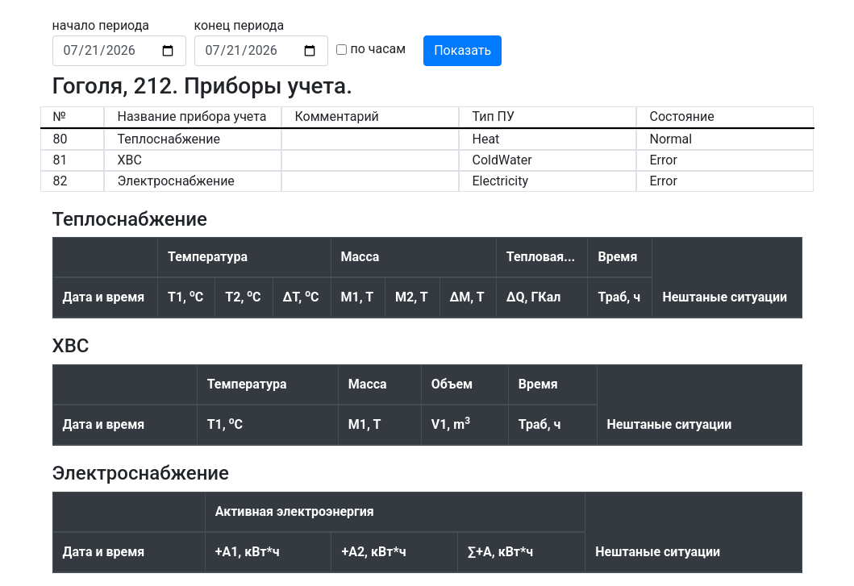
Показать (462, 50)
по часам (378, 48)
